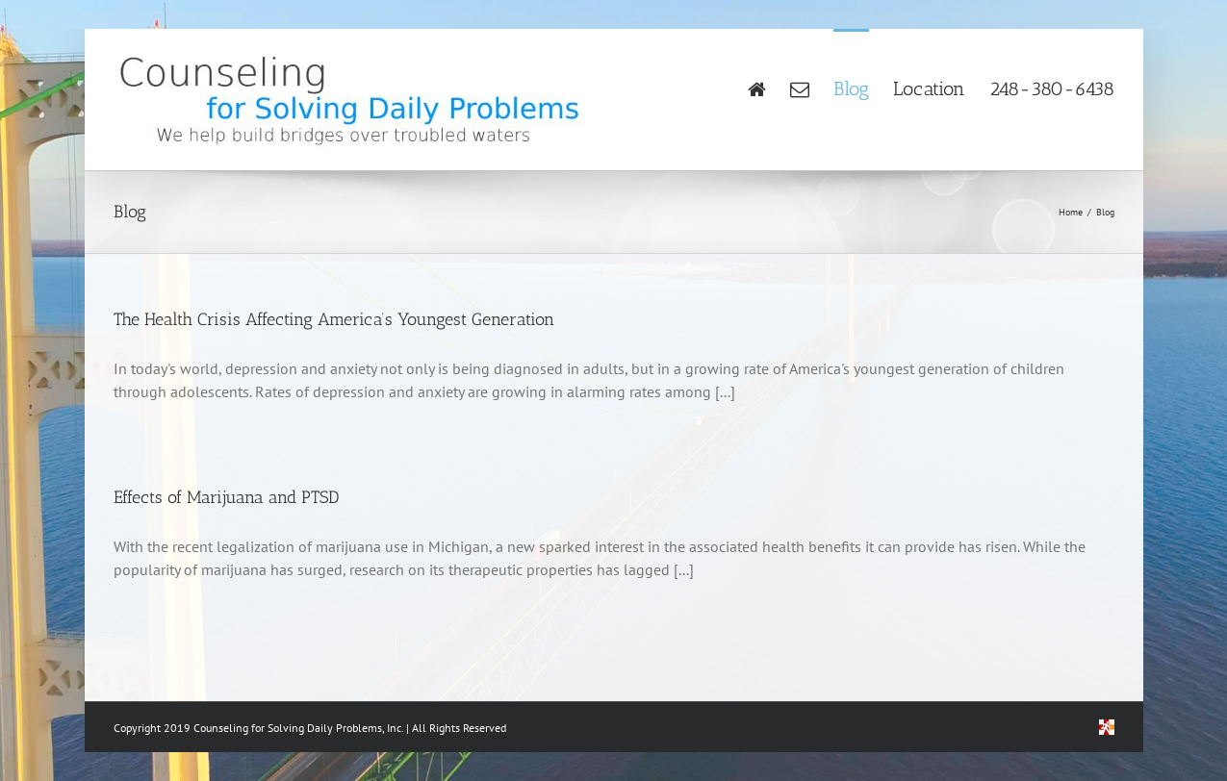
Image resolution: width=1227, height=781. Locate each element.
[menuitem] (769, 87)
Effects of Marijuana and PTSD (226, 497)
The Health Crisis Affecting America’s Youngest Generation (334, 319)
